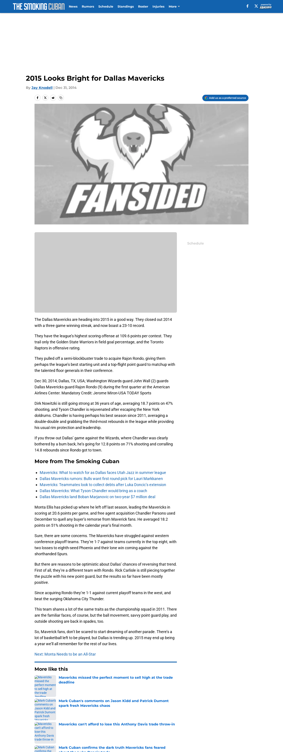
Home (39, 682)
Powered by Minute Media (35, 740)
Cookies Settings (193, 728)
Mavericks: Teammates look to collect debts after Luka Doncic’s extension (103, 484)
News (73, 6)
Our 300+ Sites (191, 712)
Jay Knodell (42, 88)
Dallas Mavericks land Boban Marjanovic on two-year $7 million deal (97, 496)
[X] (256, 6)
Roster (143, 6)
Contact (145, 712)
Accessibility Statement (101, 728)
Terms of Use (190, 720)
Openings (89, 712)
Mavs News (57, 682)
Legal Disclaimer (49, 728)
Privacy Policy (150, 720)
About (40, 712)
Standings (126, 6)
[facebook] (247, 6)
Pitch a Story (91, 720)
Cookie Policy (236, 720)
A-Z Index (146, 728)
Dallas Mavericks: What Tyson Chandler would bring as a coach (93, 490)
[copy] (61, 98)
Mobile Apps (236, 712)
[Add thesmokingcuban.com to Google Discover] (225, 98)
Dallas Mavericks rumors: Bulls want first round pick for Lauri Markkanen (101, 478)
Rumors (88, 6)
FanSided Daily (47, 720)
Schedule (105, 6)
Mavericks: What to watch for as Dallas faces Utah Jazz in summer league (103, 472)
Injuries (158, 6)
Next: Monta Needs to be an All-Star (65, 654)
